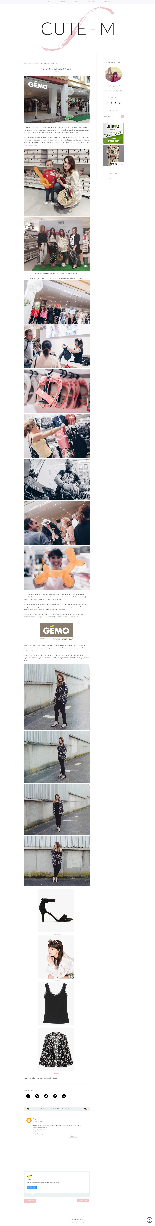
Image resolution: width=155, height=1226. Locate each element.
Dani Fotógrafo (54, 278)
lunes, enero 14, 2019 (38, 1121)
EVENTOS (77, 2)
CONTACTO (106, 2)
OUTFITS (62, 2)
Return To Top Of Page (77, 1222)
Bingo (34, 1119)
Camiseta (57, 1027)
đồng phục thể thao (39, 1130)
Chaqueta (56, 1073)
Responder (73, 1136)
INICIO (48, 2)
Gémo (37, 127)
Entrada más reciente (30, 1201)
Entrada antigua (83, 1200)
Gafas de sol (57, 980)
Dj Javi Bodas (57, 142)
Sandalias (57, 934)
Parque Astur (34, 130)
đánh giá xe (36, 1132)
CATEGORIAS (92, 2)
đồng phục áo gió (38, 1134)
